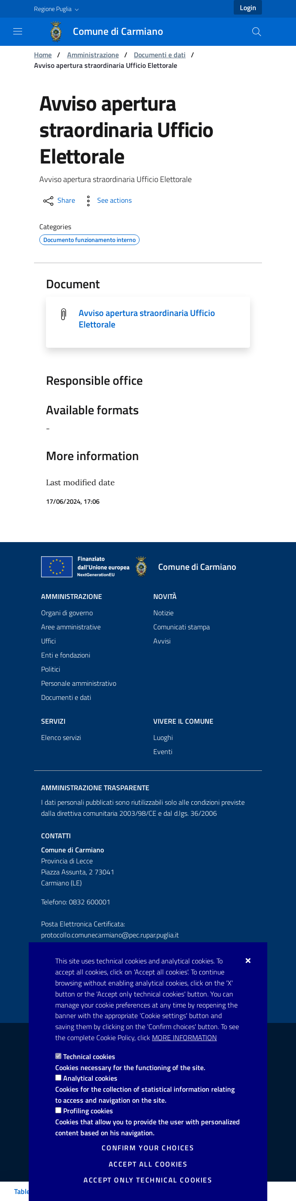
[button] (57, 9)
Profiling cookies (88, 1110)
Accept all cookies (148, 1164)
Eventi (162, 751)
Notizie (163, 612)
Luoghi (163, 737)
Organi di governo (67, 612)
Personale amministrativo (78, 683)
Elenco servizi (61, 737)
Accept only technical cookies (147, 1180)
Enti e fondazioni (65, 655)
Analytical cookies (90, 1078)
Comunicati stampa (181, 626)
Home (43, 54)
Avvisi (162, 641)
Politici (50, 669)
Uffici (48, 641)
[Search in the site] (256, 31)
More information (184, 1037)
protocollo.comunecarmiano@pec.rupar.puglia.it (110, 935)
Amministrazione (93, 54)
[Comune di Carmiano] (111, 31)
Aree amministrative (71, 626)
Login (248, 7)
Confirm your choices (148, 1147)
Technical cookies (89, 1056)
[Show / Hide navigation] (17, 31)
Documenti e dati (160, 54)
